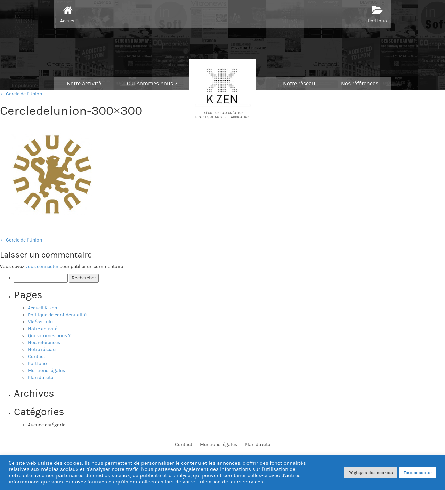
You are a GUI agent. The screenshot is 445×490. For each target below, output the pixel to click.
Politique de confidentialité (57, 315)
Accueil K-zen (42, 308)
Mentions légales (46, 370)
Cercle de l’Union (21, 240)
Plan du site (40, 377)
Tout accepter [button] (418, 472)
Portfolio (377, 13)
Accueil (68, 13)
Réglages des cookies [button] (370, 472)
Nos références (359, 83)
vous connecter (41, 266)
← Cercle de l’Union (21, 94)
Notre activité (84, 83)
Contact (36, 356)
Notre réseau (299, 83)
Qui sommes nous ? (152, 83)
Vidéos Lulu (40, 322)
